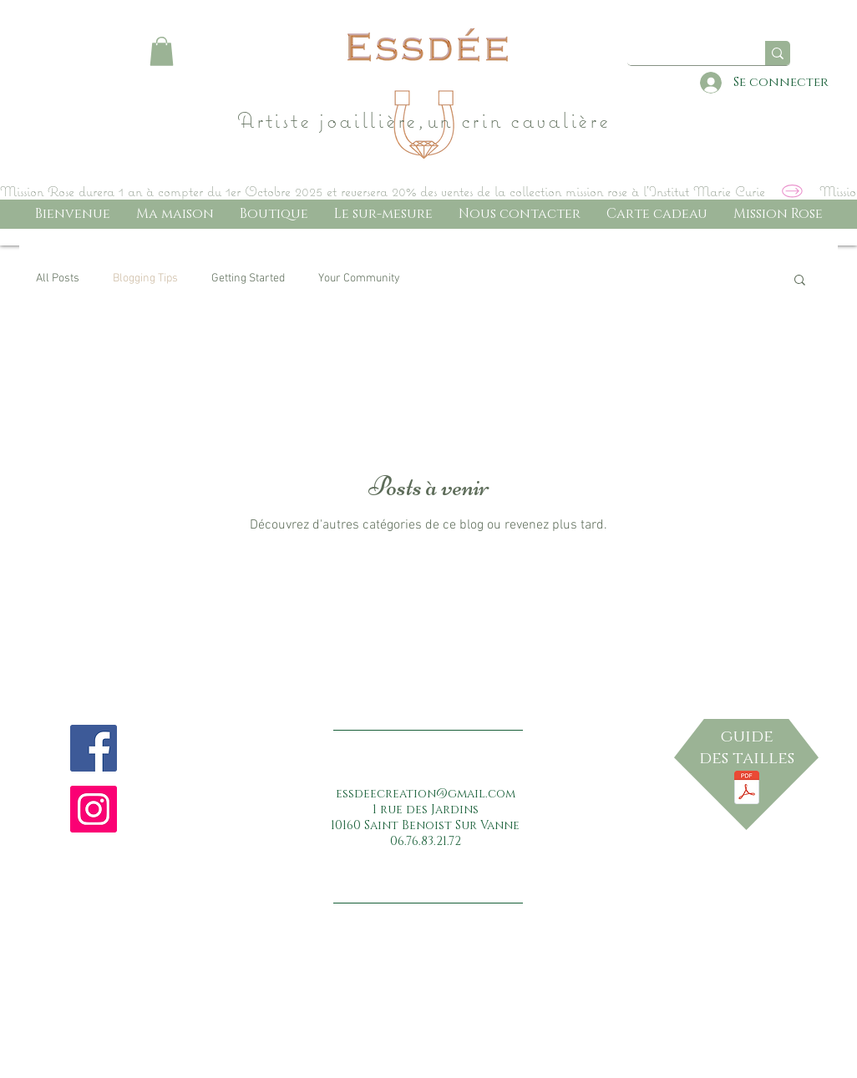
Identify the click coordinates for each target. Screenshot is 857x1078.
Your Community (359, 278)
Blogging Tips (145, 278)
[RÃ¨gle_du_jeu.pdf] (746, 790)
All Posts (57, 278)
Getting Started (248, 278)
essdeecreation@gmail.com (425, 794)
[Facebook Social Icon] (93, 748)
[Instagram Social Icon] (93, 809)
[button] (162, 51)
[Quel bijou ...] (690, 53)
